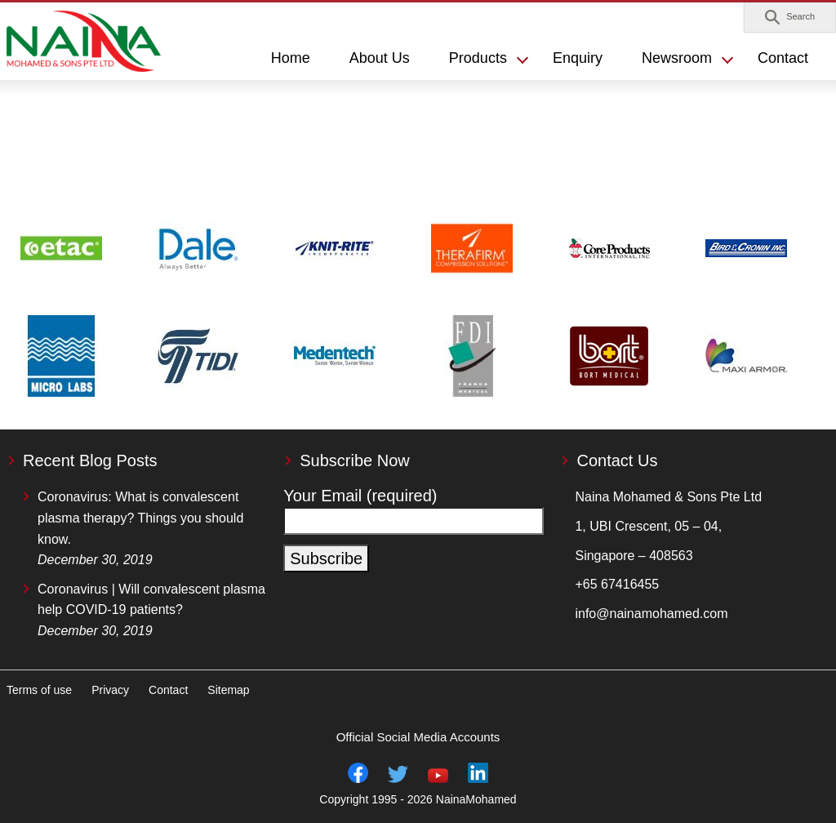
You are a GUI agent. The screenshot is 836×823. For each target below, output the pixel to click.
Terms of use (39, 689)
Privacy (110, 689)
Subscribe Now (355, 460)
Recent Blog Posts (90, 460)
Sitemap (228, 689)
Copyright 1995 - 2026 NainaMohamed (417, 799)
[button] (790, 17)
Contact (783, 58)
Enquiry (578, 58)
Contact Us (616, 460)
